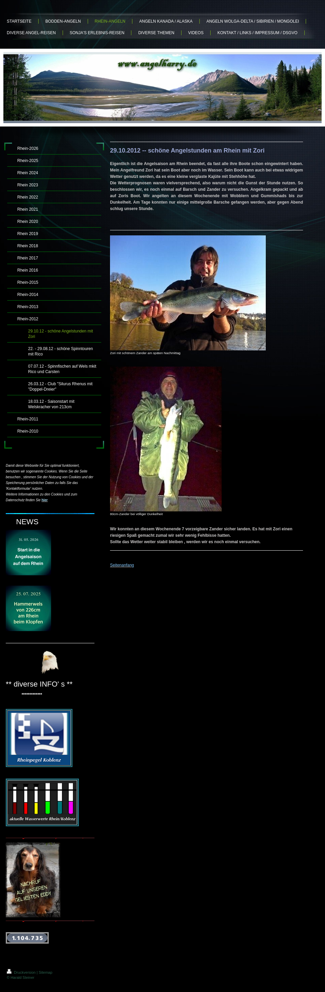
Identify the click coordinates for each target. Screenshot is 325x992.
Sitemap (45, 972)
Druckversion (22, 972)
